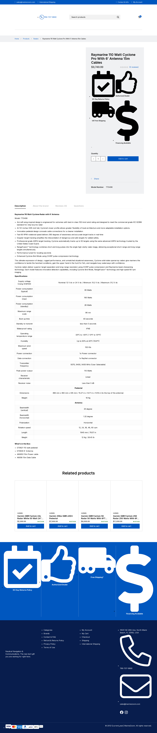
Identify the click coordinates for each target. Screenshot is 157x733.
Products (26, 39)
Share (96, 179)
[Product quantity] (98, 158)
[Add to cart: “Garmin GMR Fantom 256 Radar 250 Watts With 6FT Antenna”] (126, 526)
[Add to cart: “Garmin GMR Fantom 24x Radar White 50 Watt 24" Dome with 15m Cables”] (30, 526)
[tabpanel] (78, 337)
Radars (35, 39)
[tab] (20, 206)
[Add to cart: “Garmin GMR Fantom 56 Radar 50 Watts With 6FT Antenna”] (94, 526)
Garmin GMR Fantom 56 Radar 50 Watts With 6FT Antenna (93, 518)
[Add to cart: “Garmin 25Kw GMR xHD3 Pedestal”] (62, 526)
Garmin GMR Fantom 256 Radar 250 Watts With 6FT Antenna (125, 518)
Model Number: (97, 187)
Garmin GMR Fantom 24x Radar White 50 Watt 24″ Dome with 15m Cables (29, 518)
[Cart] (139, 17)
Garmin (20, 513)
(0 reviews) (134, 67)
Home (17, 39)
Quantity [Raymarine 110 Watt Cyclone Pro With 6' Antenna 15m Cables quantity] (94, 153)
